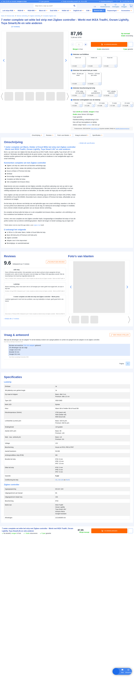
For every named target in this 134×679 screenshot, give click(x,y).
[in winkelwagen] (21, 315)
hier (30, 657)
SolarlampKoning (37, 630)
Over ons (4, 616)
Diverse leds (11, 16)
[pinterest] (107, 638)
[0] (131, 6)
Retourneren (35, 622)
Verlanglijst (115, 6)
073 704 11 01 (75, 616)
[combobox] (51, 6)
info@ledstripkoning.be (78, 627)
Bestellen (34, 616)
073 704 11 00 (75, 635)
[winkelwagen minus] (73, 44)
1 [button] (127, 438)
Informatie (5, 624)
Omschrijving (24, 139)
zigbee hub (38, 236)
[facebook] (101, 638)
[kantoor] (66, 648)
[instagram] (113, 638)
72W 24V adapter (30, 420)
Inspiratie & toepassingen (10, 626)
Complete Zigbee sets (50, 16)
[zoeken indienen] (71, 6)
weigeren (14, 663)
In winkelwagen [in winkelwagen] (109, 44)
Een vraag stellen (120, 409)
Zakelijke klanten (7, 620)
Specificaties (110, 139)
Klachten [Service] (42, 620)
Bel (129, 672)
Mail (117, 672)
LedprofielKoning (37, 632)
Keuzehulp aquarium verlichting (12, 632)
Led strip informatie (8, 628)
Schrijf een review (56, 336)
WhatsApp (123, 672)
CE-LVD (110, 251)
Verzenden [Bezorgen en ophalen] (34, 618)
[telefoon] (128, 1)
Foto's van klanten (75, 139)
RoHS (117, 251)
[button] (65, 60)
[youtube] (119, 638)
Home (3, 16)
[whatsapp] (121, 1)
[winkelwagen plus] (86, 44)
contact (90, 127)
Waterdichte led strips (9, 630)
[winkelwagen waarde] (79, 44)
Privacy (73, 674)
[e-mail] (66, 629)
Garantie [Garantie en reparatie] (34, 620)
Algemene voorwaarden (61, 674)
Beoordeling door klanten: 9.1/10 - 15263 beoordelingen (67, 676)
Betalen (41, 616)
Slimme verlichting (22, 16)
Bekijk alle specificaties (87, 255)
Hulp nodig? (68, 614)
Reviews (60, 139)
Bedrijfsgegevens (7, 618)
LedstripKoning (6, 614)
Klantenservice (103, 6)
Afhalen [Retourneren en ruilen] (42, 618)
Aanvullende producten (43, 139)
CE (106, 251)
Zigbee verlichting (36, 16)
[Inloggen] (124, 6)
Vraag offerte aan (99, 130)
